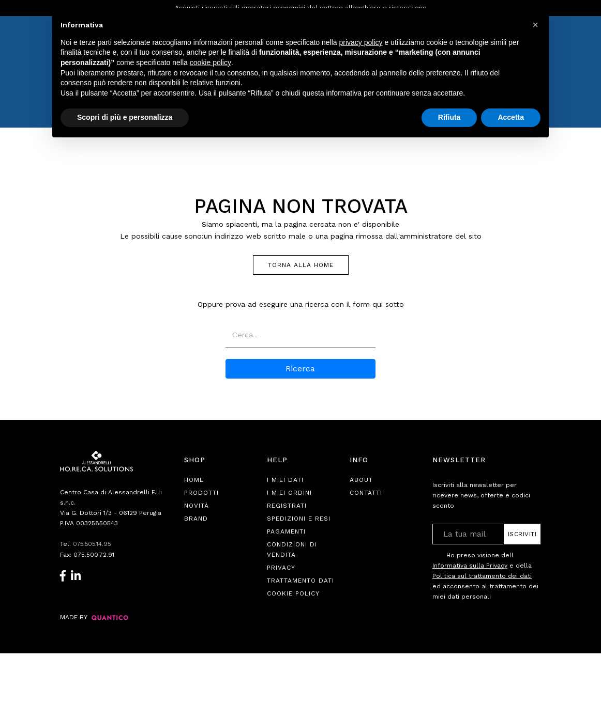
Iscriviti (522, 534)
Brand (196, 518)
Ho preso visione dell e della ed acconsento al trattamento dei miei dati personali (485, 575)
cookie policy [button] (210, 62)
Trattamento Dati (300, 580)
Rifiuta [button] (449, 117)
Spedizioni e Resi (298, 518)
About (361, 479)
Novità (196, 505)
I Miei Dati (285, 479)
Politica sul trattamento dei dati (482, 575)
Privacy (281, 567)
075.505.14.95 (93, 543)
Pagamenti (286, 531)
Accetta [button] (511, 117)
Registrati (287, 505)
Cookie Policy (293, 593)
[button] (535, 25)
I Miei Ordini (289, 492)
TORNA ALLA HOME (301, 265)
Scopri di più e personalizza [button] (124, 117)
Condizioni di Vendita (292, 549)
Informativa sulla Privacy (469, 565)
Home (194, 479)
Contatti (366, 492)
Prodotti (201, 492)
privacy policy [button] (361, 42)
